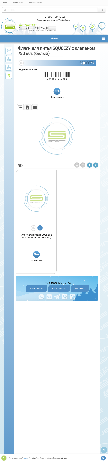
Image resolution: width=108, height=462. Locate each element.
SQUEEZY (87, 63)
